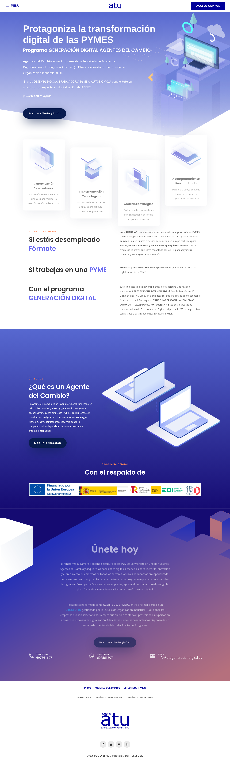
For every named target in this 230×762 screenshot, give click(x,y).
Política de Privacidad (110, 697)
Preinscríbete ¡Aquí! (44, 113)
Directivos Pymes (135, 688)
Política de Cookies (140, 697)
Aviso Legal (84, 697)
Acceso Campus (208, 6)
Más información (47, 443)
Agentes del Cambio (107, 688)
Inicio (87, 688)
